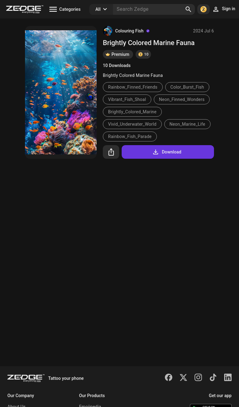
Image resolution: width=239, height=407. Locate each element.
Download (166, 152)
